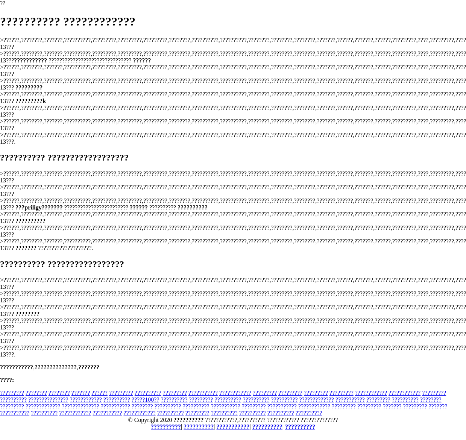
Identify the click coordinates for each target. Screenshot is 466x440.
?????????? (148, 393)
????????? (12, 393)
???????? (36, 393)
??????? (80, 393)
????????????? (316, 399)
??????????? (203, 393)
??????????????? (48, 399)
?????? (99, 393)
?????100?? (145, 399)
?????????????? (80, 406)
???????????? (235, 393)
